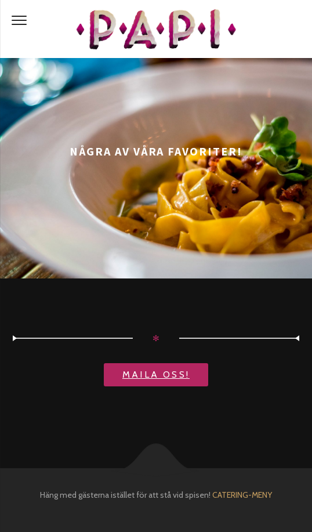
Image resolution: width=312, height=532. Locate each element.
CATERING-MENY (242, 495)
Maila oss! (156, 374)
